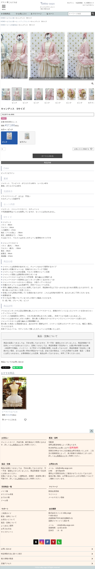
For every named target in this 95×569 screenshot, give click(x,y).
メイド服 (4, 491)
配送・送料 (53, 438)
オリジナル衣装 (7, 494)
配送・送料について (9, 516)
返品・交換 (5, 464)
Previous (3, 55)
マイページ (36, 14)
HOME (3, 18)
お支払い (4, 438)
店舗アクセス (6, 563)
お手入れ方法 (6, 529)
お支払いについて (8, 519)
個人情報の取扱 (7, 559)
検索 (93, 14)
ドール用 (4, 500)
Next (91, 55)
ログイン (71, 3)
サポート (4, 509)
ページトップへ (92, 431)
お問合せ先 (53, 464)
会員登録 (80, 3)
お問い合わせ (6, 549)
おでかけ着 (10, 18)
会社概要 (52, 509)
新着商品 (5, 14)
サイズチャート (7, 532)
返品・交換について (9, 523)
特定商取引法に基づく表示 (11, 554)
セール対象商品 (12, 25)
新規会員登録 (53, 491)
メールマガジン (89, 5)
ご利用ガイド (89, 3)
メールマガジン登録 (56, 497)
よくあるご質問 (7, 526)
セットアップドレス (22, 21)
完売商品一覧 (6, 487)
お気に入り (21, 14)
